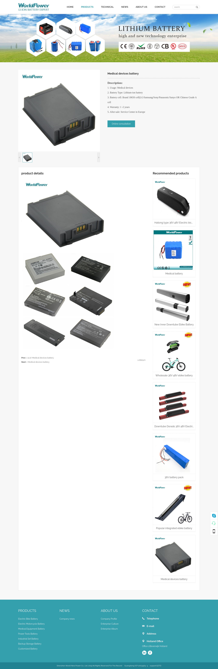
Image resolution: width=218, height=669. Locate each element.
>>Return (141, 360)
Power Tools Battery (28, 634)
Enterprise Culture (110, 624)
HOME (70, 7)
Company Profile (109, 619)
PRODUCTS (87, 7)
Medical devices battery (38, 362)
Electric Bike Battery (28, 619)
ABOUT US (141, 7)
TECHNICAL (107, 7)
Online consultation (121, 124)
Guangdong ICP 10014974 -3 (136, 666)
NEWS (124, 7)
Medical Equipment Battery (31, 629)
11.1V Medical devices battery (41, 358)
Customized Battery (28, 649)
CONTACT (160, 7)
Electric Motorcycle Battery (31, 624)
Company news (67, 619)
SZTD (159, 666)
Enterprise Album (109, 629)
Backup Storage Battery (29, 644)
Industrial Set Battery (28, 639)
